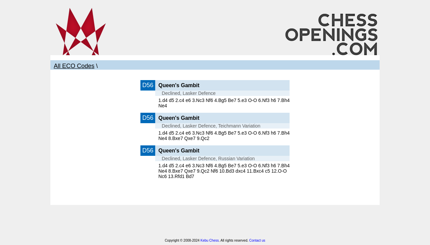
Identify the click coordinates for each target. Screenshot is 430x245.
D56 (147, 85)
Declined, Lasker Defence (189, 93)
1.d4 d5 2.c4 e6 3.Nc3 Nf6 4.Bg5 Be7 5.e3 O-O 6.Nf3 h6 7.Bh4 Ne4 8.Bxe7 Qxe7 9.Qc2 (224, 135)
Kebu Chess (210, 240)
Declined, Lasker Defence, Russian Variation (208, 158)
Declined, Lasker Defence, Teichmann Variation (211, 126)
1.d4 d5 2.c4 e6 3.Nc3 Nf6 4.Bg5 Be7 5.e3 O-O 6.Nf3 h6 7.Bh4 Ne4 (224, 103)
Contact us (257, 240)
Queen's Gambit (179, 85)
